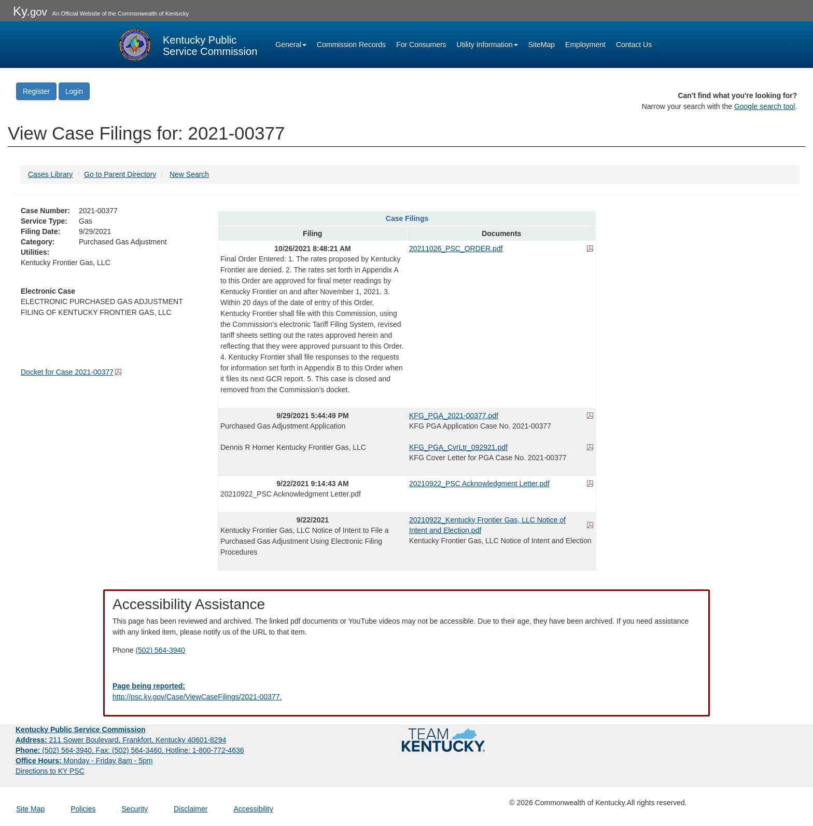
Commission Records (351, 44)
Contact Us (634, 44)
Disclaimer (190, 809)
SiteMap (541, 44)
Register (36, 91)
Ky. (30, 11)
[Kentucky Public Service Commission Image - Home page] (186, 44)
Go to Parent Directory (120, 174)
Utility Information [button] (487, 44)
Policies (83, 809)
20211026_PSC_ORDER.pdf (456, 248)
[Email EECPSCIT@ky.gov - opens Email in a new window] (406, 692)
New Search (189, 174)
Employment (585, 44)
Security (135, 809)
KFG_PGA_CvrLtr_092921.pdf (458, 447)
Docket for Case (67, 372)
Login (74, 91)
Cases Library (50, 174)
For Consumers (421, 44)
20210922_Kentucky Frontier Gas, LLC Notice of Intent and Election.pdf (487, 525)
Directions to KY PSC (50, 771)
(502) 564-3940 (160, 650)
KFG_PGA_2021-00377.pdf (453, 415)
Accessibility (253, 809)
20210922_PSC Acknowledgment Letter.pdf (479, 483)
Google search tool (764, 106)
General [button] (290, 44)
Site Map (30, 809)
